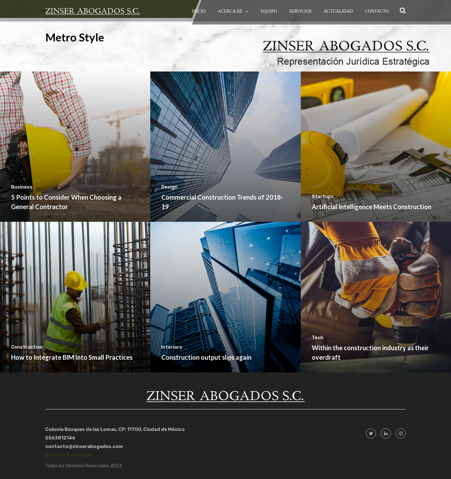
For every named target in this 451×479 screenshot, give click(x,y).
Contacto (377, 11)
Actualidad (338, 11)
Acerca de (230, 11)
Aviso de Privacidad (68, 455)
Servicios (300, 11)
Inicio (199, 11)
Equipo (269, 11)
